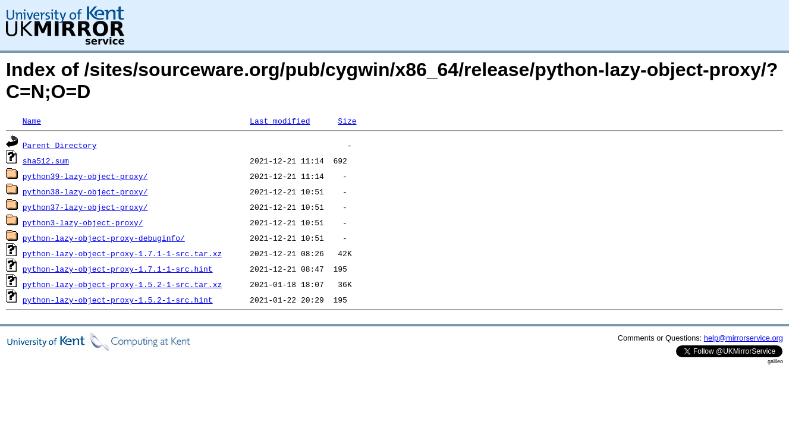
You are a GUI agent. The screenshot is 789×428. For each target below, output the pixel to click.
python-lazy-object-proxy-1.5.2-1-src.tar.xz (122, 284)
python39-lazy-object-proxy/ (85, 176)
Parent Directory (60, 145)
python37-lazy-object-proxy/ (85, 207)
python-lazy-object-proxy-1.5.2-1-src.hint (118, 299)
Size (347, 120)
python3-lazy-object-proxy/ (83, 222)
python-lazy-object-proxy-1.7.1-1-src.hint (118, 268)
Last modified (280, 120)
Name (32, 120)
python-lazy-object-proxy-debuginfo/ (104, 237)
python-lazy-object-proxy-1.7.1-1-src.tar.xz (122, 253)
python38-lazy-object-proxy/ (85, 191)
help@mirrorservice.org (743, 337)
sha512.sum (46, 160)
